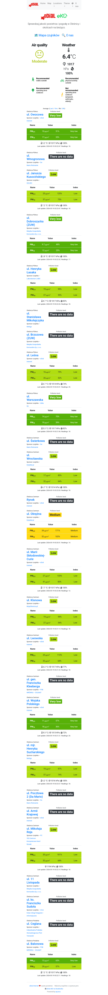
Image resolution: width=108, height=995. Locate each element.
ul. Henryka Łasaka (34, 270)
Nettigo (29, 327)
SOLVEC (29, 183)
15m (55, 108)
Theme (67, 4)
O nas (76, 4)
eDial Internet (34, 986)
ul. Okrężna (34, 514)
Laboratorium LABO (33, 279)
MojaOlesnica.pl (32, 606)
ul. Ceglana (34, 923)
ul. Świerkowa (36, 441)
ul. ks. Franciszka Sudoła (34, 903)
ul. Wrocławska (35, 456)
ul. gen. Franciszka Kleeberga (34, 683)
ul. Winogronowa (36, 157)
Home (43, 3)
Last (51, 108)
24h (63, 108)
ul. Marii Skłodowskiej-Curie (36, 555)
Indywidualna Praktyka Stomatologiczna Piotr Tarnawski (34, 933)
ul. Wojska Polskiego (33, 702)
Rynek (31, 499)
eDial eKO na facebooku (55, 989)
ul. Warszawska (35, 398)
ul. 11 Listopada (33, 880)
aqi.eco (58, 992)
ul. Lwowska (35, 638)
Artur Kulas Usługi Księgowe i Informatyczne (35, 913)
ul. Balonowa (35, 944)
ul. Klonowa (34, 600)
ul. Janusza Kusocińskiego (36, 175)
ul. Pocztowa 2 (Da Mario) (35, 794)
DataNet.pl (30, 465)
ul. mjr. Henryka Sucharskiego (35, 748)
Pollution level (55, 111)
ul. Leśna (33, 355)
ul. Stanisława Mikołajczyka (35, 317)
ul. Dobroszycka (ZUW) (35, 221)
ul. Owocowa (35, 114)
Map (49, 3)
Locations (57, 4)
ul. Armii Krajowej (32, 812)
